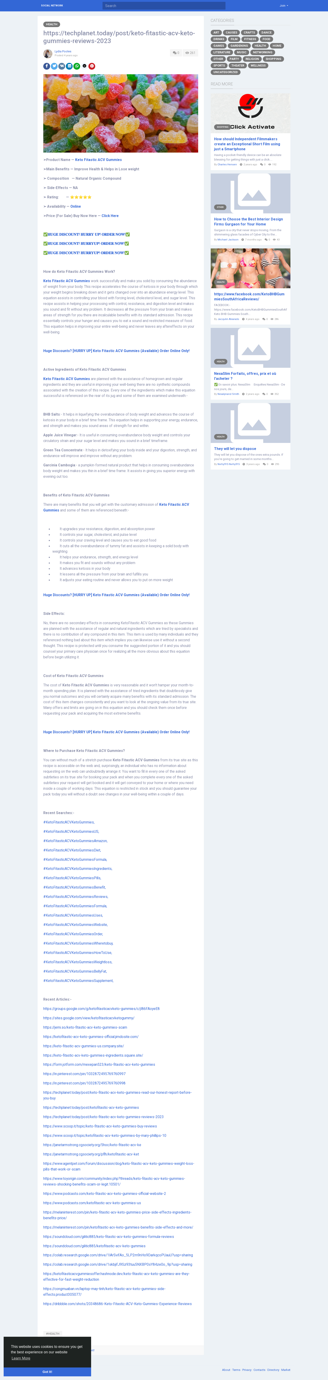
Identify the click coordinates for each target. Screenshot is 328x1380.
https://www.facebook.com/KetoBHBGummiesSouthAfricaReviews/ (249, 296)
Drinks (218, 39)
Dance (266, 32)
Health (51, 24)
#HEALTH (52, 1333)
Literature (221, 52)
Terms (236, 1370)
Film (234, 39)
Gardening (239, 45)
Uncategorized (225, 72)
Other (218, 59)
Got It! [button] (47, 1372)
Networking (262, 52)
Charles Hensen (227, 164)
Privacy (247, 1370)
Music (241, 52)
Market (285, 1370)
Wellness (258, 65)
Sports (219, 65)
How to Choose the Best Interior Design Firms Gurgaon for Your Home (248, 221)
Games (218, 45)
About (226, 1370)
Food (266, 39)
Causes (231, 32)
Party (234, 59)
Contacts (260, 1370)
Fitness (250, 39)
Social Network (52, 5)
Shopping (273, 59)
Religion (252, 59)
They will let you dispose (235, 449)
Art (216, 32)
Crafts (249, 32)
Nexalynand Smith (228, 394)
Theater (237, 65)
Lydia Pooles (63, 51)
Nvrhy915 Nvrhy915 (229, 464)
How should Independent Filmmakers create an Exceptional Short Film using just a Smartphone (247, 144)
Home (277, 45)
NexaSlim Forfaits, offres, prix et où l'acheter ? (245, 376)
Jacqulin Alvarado (228, 319)
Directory (273, 1370)
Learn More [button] (21, 1358)
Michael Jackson (228, 239)
